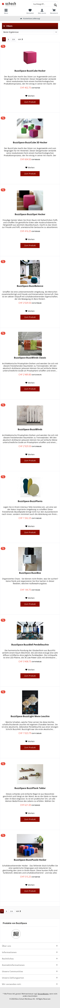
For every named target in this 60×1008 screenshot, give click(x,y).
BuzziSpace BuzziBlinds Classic (30, 357)
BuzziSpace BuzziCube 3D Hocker (30, 142)
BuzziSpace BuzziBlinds (30, 429)
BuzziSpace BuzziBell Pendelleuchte (30, 644)
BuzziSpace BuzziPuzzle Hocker (30, 859)
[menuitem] (54, 11)
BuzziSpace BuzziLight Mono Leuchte (30, 716)
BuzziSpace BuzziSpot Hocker (30, 214)
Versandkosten (43, 994)
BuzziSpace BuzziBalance (30, 286)
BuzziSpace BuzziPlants (30, 501)
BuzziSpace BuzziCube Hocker (30, 70)
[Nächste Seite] (8, 39)
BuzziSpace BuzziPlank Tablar (30, 788)
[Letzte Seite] (13, 39)
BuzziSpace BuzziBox (30, 573)
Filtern (7, 26)
